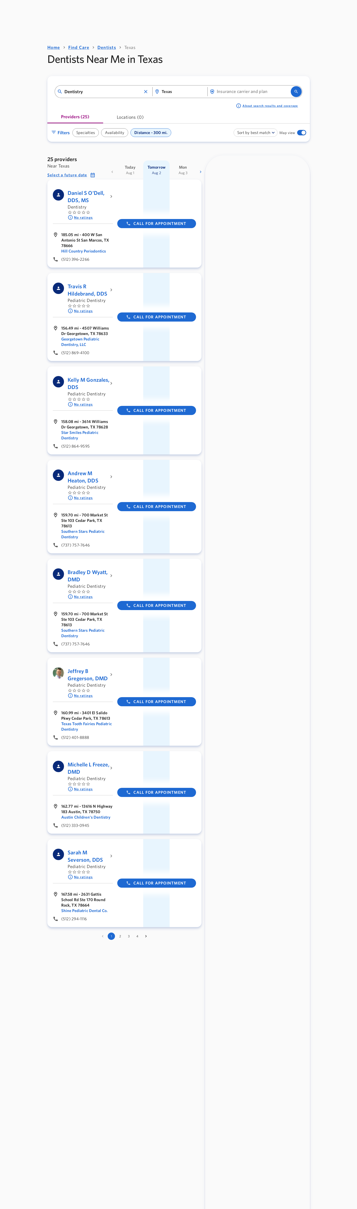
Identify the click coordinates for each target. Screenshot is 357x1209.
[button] (145, 91)
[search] (296, 91)
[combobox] (103, 91)
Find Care (78, 47)
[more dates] (200, 171)
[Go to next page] (146, 936)
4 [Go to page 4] (137, 936)
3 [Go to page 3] (129, 936)
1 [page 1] (111, 936)
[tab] (75, 118)
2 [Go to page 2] (120, 936)
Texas (130, 47)
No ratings (80, 217)
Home (53, 47)
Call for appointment (156, 223)
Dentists (106, 47)
